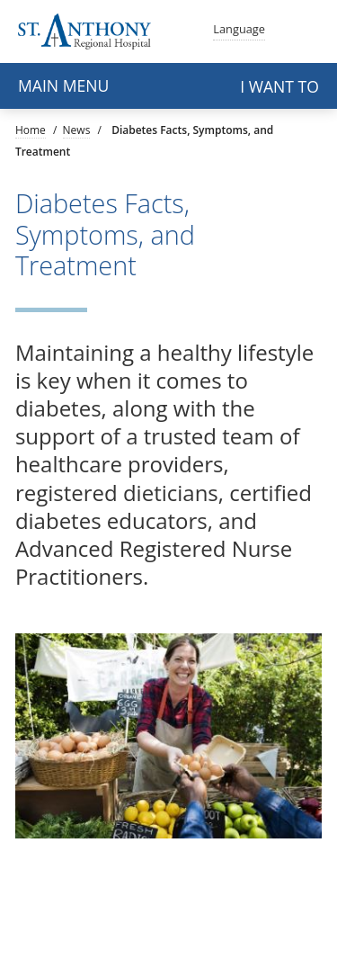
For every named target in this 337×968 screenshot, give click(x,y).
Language (239, 27)
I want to (279, 86)
